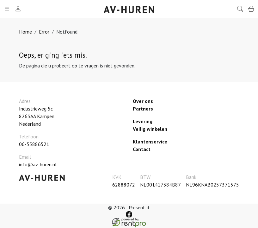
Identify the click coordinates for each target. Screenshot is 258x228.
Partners (143, 108)
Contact (141, 149)
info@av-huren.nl (38, 164)
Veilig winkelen (150, 129)
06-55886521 (34, 144)
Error (44, 31)
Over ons (143, 101)
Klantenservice (150, 141)
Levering (142, 121)
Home (25, 31)
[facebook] (129, 214)
